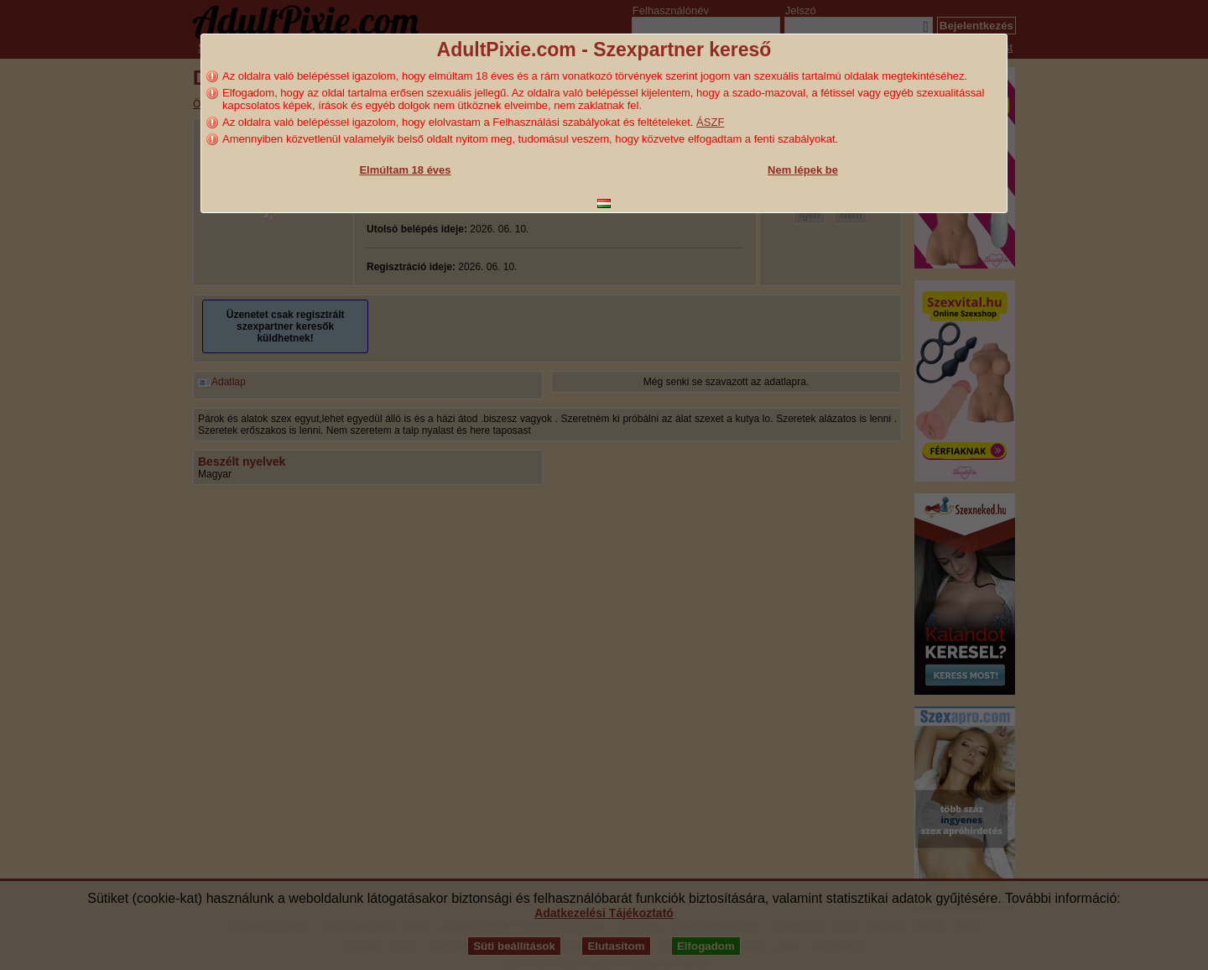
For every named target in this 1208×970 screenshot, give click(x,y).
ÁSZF (710, 122)
